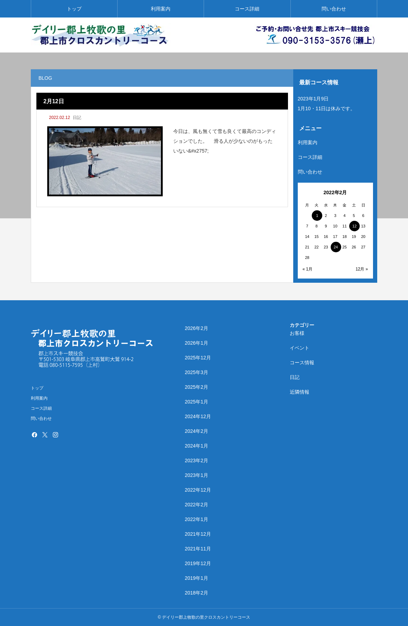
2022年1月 (196, 519)
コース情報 (302, 362)
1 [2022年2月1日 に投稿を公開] (317, 215)
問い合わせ (334, 9)
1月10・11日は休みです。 (327, 108)
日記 (77, 117)
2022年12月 (198, 490)
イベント (299, 348)
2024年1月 (196, 446)
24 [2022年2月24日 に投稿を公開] (335, 247)
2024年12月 (198, 416)
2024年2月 (196, 431)
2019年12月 (198, 563)
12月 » (362, 269)
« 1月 (308, 269)
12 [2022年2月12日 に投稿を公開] (354, 226)
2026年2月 (196, 328)
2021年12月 (198, 534)
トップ (74, 9)
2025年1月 (196, 402)
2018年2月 (196, 593)
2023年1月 (196, 475)
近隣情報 (299, 392)
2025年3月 (196, 372)
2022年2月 (196, 504)
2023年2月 (196, 460)
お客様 (297, 333)
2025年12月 (198, 357)
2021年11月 (198, 548)
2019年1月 (196, 578)
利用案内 (160, 9)
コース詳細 (247, 9)
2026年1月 (196, 343)
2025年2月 (196, 387)
